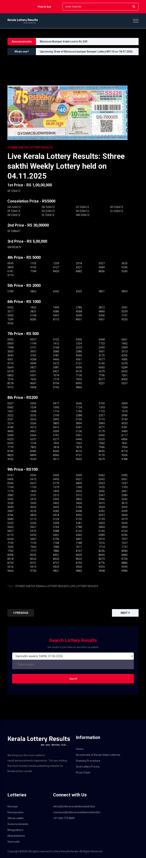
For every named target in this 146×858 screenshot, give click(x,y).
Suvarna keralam (18, 824)
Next (125, 612)
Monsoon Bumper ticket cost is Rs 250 (63, 41)
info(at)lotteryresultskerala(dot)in (73, 806)
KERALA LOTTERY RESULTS (52, 586)
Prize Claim (83, 772)
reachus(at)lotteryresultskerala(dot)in (73, 812)
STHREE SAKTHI (25, 586)
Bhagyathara (15, 829)
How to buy (44, 6)
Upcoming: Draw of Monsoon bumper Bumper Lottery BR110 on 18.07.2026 (86, 51)
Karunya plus (15, 812)
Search (73, 678)
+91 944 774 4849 (64, 818)
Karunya (12, 806)
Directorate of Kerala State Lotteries (98, 754)
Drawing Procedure (88, 760)
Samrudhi (13, 841)
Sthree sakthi (15, 818)
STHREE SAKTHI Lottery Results (30, 147)
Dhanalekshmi (16, 835)
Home (79, 749)
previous (20, 612)
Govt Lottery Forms (88, 766)
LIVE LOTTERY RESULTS (84, 586)
